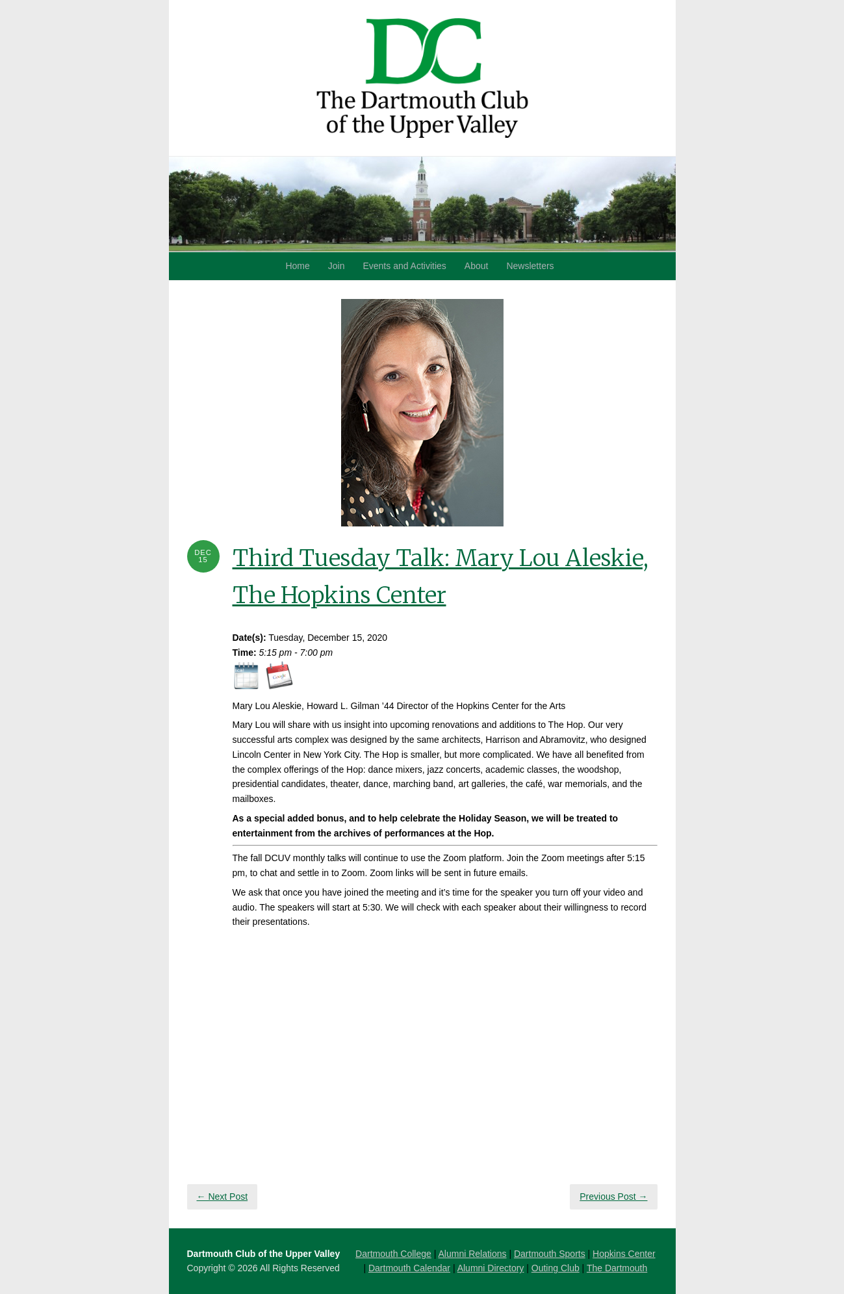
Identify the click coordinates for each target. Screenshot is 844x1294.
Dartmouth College (393, 1254)
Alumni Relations (472, 1254)
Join (336, 266)
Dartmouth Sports (549, 1254)
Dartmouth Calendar (409, 1268)
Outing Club (555, 1268)
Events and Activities (404, 266)
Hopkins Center (624, 1254)
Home (297, 266)
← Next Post (222, 1196)
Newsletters (530, 266)
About (477, 266)
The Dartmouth (617, 1268)
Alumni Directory (490, 1268)
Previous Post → (613, 1196)
